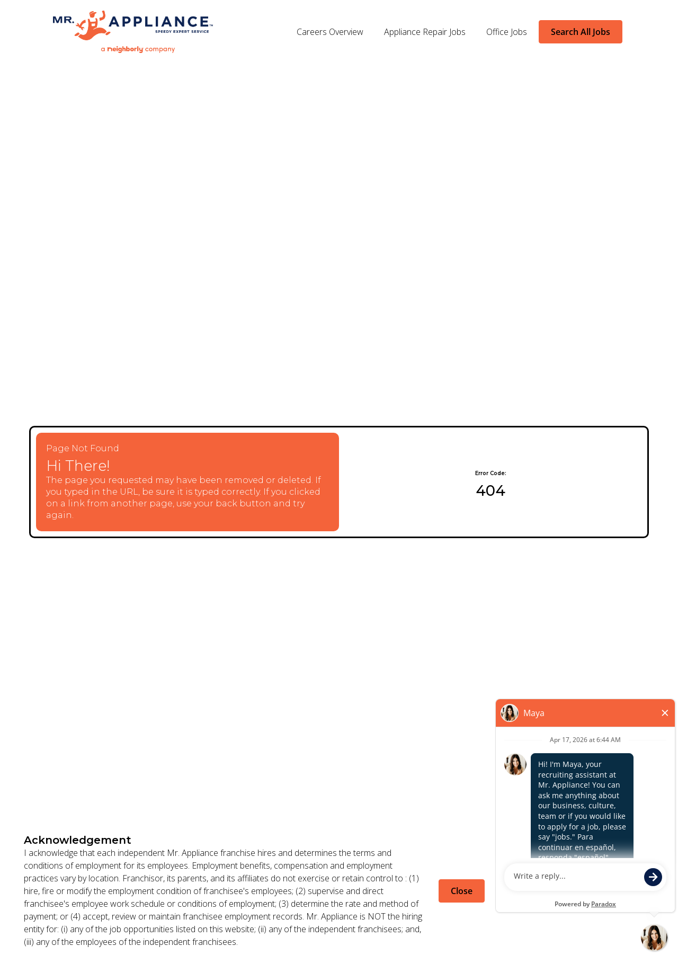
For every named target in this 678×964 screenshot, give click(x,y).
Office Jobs (506, 32)
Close (461, 891)
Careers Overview (330, 32)
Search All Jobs (580, 32)
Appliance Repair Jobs (425, 32)
